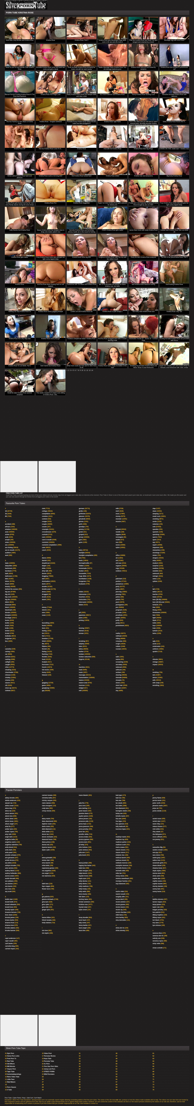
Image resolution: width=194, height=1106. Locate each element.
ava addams (9, 881)
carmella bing (10, 946)
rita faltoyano (157, 834)
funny (44, 672)
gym (80, 540)
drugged (45, 594)
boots (7, 620)
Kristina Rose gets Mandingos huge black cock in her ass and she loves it (112, 41)
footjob (44, 662)
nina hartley (120, 917)
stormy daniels (158, 886)
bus (6, 641)
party (117, 586)
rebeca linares (158, 826)
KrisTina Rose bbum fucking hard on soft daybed (50, 285)
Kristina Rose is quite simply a (112, 311)
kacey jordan (83, 863)
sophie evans (157, 881)
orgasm (118, 566)
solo (154, 527)
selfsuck (119, 670)
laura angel (83, 928)
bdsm (7, 581)
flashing (45, 654)
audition (8, 553)
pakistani (119, 579)
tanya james (157, 904)
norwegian (119, 537)
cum (43, 537)
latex (80, 646)
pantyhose (119, 584)
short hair (119, 685)
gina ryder (45, 904)
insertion (82, 597)
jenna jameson (84, 826)
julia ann (82, 852)
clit (6, 685)
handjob (82, 553)
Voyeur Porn (11, 1069)
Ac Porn (47, 1064)
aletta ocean (9, 805)
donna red (45, 845)
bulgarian (8, 638)
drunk (44, 597)
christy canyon (47, 800)
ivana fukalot (83, 795)
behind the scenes (11, 589)
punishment (120, 625)
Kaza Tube (47, 1058)
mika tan (119, 873)
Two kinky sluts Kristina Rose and (143, 311)
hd (80, 558)
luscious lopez (121, 829)
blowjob (8, 615)
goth (80, 524)
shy (117, 690)
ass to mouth (9, 550)
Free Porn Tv (11, 1058)
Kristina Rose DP (19, 149)
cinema (7, 680)
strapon (155, 558)
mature (81, 680)
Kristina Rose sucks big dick (81, 257)
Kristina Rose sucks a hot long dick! (50, 176)
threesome (156, 612)
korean (81, 633)
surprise (155, 566)
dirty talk (45, 571)
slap (154, 508)
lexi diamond (120, 808)
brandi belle (9, 902)
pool (117, 602)
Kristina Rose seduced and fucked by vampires (143, 68)
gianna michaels (47, 899)
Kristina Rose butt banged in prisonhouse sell (174, 68)
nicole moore (120, 907)
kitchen (81, 631)
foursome (45, 664)
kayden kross (83, 876)
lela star (118, 800)
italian (81, 605)
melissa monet (121, 860)
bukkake (8, 636)
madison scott (121, 845)
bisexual (8, 605)
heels (81, 560)
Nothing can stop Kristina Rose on (19, 311)
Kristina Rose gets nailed (20, 257)
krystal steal (83, 907)
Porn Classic (11, 1087)
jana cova (82, 805)
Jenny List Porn (49, 1069)
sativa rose (156, 860)
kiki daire (82, 897)
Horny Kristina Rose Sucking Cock (143, 94)
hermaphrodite (84, 563)
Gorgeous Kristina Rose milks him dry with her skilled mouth (112, 258)
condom (45, 516)
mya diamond (120, 884)
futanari (44, 675)
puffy (117, 620)
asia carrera (9, 868)
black (7, 607)
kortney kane (83, 899)
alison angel (9, 824)
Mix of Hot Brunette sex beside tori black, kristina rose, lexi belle (112, 285)
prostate (118, 612)
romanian (119, 641)
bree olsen (8, 915)
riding (118, 638)
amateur (8, 529)
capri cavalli (9, 941)
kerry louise (83, 894)
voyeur (155, 664)
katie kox (82, 868)
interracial (82, 602)
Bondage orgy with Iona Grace (174, 40)
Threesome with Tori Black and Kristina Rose (81, 284)
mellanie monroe (121, 863)
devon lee (45, 834)
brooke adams (10, 928)
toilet (154, 623)
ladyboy (81, 644)
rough (118, 644)
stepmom (156, 547)
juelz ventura (83, 850)
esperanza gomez (48, 868)
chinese (8, 675)
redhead (118, 636)
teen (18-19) (157, 599)
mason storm (120, 852)
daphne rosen (47, 824)
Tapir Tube (11, 1071)
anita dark (8, 850)
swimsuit (156, 573)
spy (154, 542)
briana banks (9, 920)
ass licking (9, 547)
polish (118, 599)
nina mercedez (121, 920)
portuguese (120, 605)
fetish (44, 641)
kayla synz (82, 878)
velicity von (157, 938)
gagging (45, 683)
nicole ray (119, 910)
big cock (8, 597)
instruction (82, 599)
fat (43, 633)
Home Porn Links (13, 1056)
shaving (118, 675)
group (81, 537)
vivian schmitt (157, 948)
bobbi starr (9, 899)
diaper (44, 566)
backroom (8, 568)
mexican (82, 685)
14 (92, 370)
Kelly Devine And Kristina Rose (19, 230)
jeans (81, 618)
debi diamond (47, 829)
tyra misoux (157, 925)
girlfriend (82, 514)
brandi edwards (10, 904)
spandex (156, 529)
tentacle (155, 605)
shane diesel (157, 865)
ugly (154, 641)
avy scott (8, 891)
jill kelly (81, 845)
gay (43, 690)
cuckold (45, 534)
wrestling (156, 685)
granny (81, 529)
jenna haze (82, 824)
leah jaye (119, 795)
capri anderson (10, 938)
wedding (156, 672)
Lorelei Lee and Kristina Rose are (82, 311)
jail (80, 612)
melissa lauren (121, 858)
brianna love (9, 925)
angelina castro (10, 842)
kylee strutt (83, 910)
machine (82, 667)
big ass (7, 592)
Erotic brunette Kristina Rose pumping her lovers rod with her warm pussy (81, 68)
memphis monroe (122, 865)
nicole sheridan (121, 912)
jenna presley (83, 829)
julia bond (82, 855)
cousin (44, 527)
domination (46, 581)
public (118, 618)
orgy (117, 568)
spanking (156, 534)
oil (116, 558)
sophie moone (158, 884)
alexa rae (8, 811)
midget (81, 688)
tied (154, 615)
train (154, 628)
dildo (44, 568)
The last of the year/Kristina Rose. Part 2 (174, 257)
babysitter (8, 566)
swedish (155, 571)
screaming (119, 662)
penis (118, 589)
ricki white (156, 829)
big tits (7, 599)
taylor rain (156, 907)
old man (118, 563)
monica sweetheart (122, 878)
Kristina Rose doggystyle (81, 203)
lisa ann (118, 818)
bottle (7, 623)
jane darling (83, 808)
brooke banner (10, 930)
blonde (7, 612)
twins (154, 633)
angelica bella (10, 839)
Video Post (48, 1053)
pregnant (119, 610)
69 (6, 516)
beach (7, 584)
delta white (46, 832)
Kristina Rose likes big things (143, 149)
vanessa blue (157, 933)
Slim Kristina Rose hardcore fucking (143, 284)
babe (7, 563)
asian (7, 542)
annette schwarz (11, 855)
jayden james (83, 816)
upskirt (155, 651)
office (118, 555)
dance (44, 558)
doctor (44, 573)
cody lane (45, 808)
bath (6, 573)
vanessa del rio (158, 936)
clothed (7, 690)
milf (80, 690)
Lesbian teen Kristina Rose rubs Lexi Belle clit (174, 231)
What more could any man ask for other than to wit (81, 366)
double (44, 586)
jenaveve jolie (83, 821)
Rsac (24, 1098)
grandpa (82, 527)
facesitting (45, 623)
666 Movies (11, 1066)
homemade (83, 568)
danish (44, 560)
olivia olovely (120, 930)
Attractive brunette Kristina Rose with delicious (174, 95)
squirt (155, 545)
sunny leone (157, 891)
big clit (7, 594)
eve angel (45, 873)
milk (117, 508)
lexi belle (119, 805)
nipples (118, 534)
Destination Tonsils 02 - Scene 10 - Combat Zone (143, 339)
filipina (44, 646)
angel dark (8, 837)
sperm (155, 537)
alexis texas (9, 821)
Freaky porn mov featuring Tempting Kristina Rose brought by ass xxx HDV (143, 204)
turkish (155, 631)
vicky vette (156, 943)
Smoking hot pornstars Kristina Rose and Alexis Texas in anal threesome (143, 366)
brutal (7, 633)
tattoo (155, 592)
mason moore (120, 850)
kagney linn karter (85, 865)
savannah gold (158, 863)
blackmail (8, 610)
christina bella (47, 798)
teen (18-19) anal (158, 602)
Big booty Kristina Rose (174, 176)
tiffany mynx (157, 917)
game (44, 685)
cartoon (8, 657)
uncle (154, 644)
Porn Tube (8, 1098)
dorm (44, 584)
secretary (119, 664)
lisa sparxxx (120, 824)
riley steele (156, 832)
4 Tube (9, 1090)
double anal (46, 589)
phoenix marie (158, 805)
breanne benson (11, 912)
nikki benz (119, 915)
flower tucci (46, 889)
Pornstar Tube (49, 1061)
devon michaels (47, 837)
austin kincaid (10, 878)
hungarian (82, 581)
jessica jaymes (84, 839)
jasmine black (84, 813)
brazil (7, 625)
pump (118, 623)
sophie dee (156, 878)
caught (7, 664)
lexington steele (121, 811)
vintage (155, 662)
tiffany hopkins (158, 915)
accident (8, 524)
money (118, 516)
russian (118, 649)
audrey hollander (11, 873)
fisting (44, 651)
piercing (118, 592)
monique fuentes (122, 881)
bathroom (8, 576)
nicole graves (120, 904)
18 (6, 511)
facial (44, 625)
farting (44, 631)
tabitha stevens (158, 899)
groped (81, 534)
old (117, 560)
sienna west (157, 873)
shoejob (118, 680)
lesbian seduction (85, 657)
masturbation (83, 677)
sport (154, 540)
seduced (119, 667)
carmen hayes (10, 949)
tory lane (156, 923)
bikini (7, 602)
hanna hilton (46, 917)
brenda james (10, 917)
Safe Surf (30, 1098)
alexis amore (9, 813)
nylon (118, 547)
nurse (118, 545)
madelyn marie (121, 837)
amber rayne (9, 832)
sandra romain (158, 850)
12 (87, 370)
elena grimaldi (47, 858)
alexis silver (9, 818)
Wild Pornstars (49, 1074)
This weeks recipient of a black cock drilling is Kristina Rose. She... (50, 394)
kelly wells (82, 891)
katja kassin (83, 873)
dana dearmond (47, 821)
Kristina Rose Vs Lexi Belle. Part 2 (19, 366)
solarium (156, 524)
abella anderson (10, 800)
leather (81, 651)
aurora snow (9, 876)
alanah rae (8, 803)
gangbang (45, 688)
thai (154, 607)
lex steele (119, 803)
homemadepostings (14, 1074)
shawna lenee (157, 868)
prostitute (119, 615)
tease (154, 597)
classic (7, 683)
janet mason (83, 811)
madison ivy (120, 839)
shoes (118, 683)
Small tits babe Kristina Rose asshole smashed (19, 394)
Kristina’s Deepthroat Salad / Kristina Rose (82, 339)
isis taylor (45, 933)
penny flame (157, 798)
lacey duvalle (83, 917)
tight (154, 618)
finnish (44, 649)
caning (7, 651)
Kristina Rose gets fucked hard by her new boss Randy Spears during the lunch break (20, 204)
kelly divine (83, 884)
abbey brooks (10, 798)
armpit (7, 540)
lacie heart (82, 920)
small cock (156, 516)
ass (6, 545)
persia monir (157, 800)
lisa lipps (119, 821)
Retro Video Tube (13, 1077)
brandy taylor (9, 910)
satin (117, 657)
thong (155, 610)
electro (44, 610)
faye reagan (46, 886)
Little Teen (10, 1079)
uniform (155, 649)
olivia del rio (120, 928)
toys (154, 625)
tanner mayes (157, 902)
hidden (81, 566)
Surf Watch (38, 1098)
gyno (80, 542)
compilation (46, 514)
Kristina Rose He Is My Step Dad (19, 339)
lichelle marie (120, 816)
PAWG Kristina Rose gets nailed (112, 230)
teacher (155, 594)
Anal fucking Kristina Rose (174, 284)
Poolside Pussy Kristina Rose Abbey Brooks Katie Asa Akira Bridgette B (81, 122)
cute (43, 547)
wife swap (156, 683)
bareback (8, 571)
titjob (154, 620)
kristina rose (83, 904)
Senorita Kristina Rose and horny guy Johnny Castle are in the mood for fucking (81, 231)
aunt (6, 555)
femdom (45, 638)
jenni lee (82, 832)
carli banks (9, 943)
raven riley (156, 824)
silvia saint (156, 876)
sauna (118, 659)
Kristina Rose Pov (50, 203)
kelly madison (84, 886)
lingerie (81, 659)
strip (154, 560)
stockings (156, 553)
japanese (82, 615)
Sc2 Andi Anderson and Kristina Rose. (112, 94)
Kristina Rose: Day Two (174, 311)
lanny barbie (83, 925)
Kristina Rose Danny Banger (50, 339)
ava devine (9, 884)
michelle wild (120, 871)
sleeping (156, 514)
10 (82, 370)
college (44, 511)
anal (6, 532)
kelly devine (83, 881)
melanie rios (120, 855)
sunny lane (156, 889)
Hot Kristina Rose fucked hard (81, 176)
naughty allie (120, 897)
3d (6, 514)
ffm (43, 644)
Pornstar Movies (50, 1056)
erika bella (45, 865)
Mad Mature (11, 1082)
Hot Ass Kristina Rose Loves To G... (50, 149)
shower (118, 688)
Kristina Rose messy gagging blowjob (50, 311)
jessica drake (83, 837)
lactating (82, 641)
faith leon (45, 884)
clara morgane (47, 805)
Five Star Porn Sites (51, 1066)
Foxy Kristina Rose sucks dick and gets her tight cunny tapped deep (174, 204)
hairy (80, 550)
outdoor (118, 571)
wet (154, 675)
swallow (155, 568)
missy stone (120, 876)
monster (118, 519)
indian (81, 592)
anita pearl (8, 852)
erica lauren (46, 863)
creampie (45, 529)
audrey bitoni (9, 871)
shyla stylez (157, 871)
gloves (81, 521)
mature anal (83, 683)
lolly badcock (120, 826)
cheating (8, 670)
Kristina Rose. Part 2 (81, 40)
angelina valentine (11, 845)
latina (81, 649)
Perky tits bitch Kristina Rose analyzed (143, 257)
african (7, 527)
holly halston (46, 923)
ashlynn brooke (10, 865)
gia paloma (46, 897)
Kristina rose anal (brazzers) (143, 176)
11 (84, 370)
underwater (157, 646)
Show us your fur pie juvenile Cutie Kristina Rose (20, 68)
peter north (156, 803)
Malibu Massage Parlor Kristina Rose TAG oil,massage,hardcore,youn (112, 68)
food (43, 659)
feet (43, 636)
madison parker (121, 842)
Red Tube (10, 1061)
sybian (155, 581)
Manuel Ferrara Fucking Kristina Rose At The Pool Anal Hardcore (20, 95)
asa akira (8, 863)
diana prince (46, 842)
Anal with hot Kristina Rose (112, 149)
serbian (118, 672)
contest (44, 519)
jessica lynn (83, 842)
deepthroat (46, 563)
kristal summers (84, 902)
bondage (8, 618)
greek (81, 532)
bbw (6, 579)
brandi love (9, 907)
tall (154, 589)
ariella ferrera (9, 860)
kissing (81, 628)
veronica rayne (158, 941)
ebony (44, 607)
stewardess (157, 550)
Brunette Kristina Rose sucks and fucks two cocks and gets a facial (50, 68)
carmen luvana (47, 795)
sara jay (155, 852)
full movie (45, 670)
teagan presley (158, 910)
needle (118, 532)
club (43, 508)
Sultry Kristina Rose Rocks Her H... (174, 122)
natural (118, 529)
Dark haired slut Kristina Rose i (50, 366)
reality (118, 633)
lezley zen (119, 813)
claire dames (46, 803)
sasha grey (156, 858)
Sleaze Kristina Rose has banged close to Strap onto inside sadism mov (50, 231)
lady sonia (82, 923)
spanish (155, 532)
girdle (81, 511)
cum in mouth (47, 540)
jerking (81, 620)
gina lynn (45, 902)
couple (44, 524)
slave (154, 511)
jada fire (82, 803)
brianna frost (9, 923)
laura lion (82, 930)
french (44, 667)
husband (82, 584)
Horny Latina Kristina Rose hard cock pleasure (19, 176)
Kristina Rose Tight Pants (112, 122)
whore (155, 677)
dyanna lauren (47, 847)
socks (155, 521)
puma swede (157, 811)
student (155, 563)
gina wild (45, 907)
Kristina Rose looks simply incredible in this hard (112, 366)
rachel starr (157, 821)
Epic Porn (10, 1053)
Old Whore (11, 1064)
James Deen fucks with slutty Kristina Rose (143, 230)
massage (82, 675)
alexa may (8, 808)
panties (118, 581)
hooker (81, 571)
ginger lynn (46, 910)
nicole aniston (121, 902)
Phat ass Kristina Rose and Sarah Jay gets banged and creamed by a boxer (143, 41)
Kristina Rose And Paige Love (51, 94)
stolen (155, 555)
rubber (118, 646)
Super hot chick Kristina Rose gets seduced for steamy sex (112, 204)
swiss (155, 579)
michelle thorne (121, 868)
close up (8, 688)
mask (81, 672)
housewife (82, 573)
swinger (155, 576)
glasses (81, 516)
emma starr (46, 860)
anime (7, 534)
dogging (45, 576)
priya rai (155, 808)
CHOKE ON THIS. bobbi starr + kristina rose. (174, 149)
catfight (7, 662)
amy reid (8, 834)
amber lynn (9, 829)
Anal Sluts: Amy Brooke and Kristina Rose (19, 40)
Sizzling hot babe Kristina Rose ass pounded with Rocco (174, 339)
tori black (156, 920)
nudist (118, 540)
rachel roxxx (157, 818)
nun (117, 542)
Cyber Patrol (17, 1098)
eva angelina (46, 871)
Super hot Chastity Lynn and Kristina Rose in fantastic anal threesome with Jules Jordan (174, 366)
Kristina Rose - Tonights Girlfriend (51, 122)
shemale (119, 677)
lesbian (81, 654)
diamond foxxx (47, 839)
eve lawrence (46, 876)
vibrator (155, 659)
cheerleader (9, 672)
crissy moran (46, 811)
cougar (44, 521)
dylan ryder (46, 850)
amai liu (8, 826)
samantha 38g (157, 847)
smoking (156, 519)
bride (7, 628)
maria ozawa (120, 847)
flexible (44, 657)
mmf (117, 511)
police (118, 597)
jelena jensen (83, 818)
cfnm (7, 667)
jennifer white (83, 834)
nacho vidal (120, 891)
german (81, 508)
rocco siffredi (157, 837)
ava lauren (8, 886)
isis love (45, 930)
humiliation (83, 579)
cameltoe (8, 649)
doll (43, 579)
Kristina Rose (50, 40)
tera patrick (157, 912)
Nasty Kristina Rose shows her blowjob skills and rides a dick (81, 95)
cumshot (45, 542)
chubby (7, 677)
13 (89, 370)
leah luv (118, 798)
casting (7, 659)
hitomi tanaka (46, 920)
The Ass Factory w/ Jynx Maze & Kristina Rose (19, 122)
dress (44, 592)
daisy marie (46, 818)
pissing (118, 594)
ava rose (8, 889)
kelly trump (83, 889)
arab (6, 537)
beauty (7, 586)
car (6, 654)
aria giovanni (9, 858)
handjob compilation (86, 555)
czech (44, 550)
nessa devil (120, 899)
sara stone (156, 855)
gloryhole (82, 519)
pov (117, 607)
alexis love (9, 816)
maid (80, 670)
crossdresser (46, 532)
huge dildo (82, 576)
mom (117, 514)
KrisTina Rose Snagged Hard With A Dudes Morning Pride (112, 339)
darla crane (46, 826)
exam (44, 615)
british (7, 631)
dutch (44, 599)
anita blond (9, 847)
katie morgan (83, 871)
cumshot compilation (49, 545)
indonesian (83, 594)
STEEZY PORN (49, 1071)
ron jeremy (156, 839)
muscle (118, 521)
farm (43, 628)
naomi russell (120, 894)
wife (154, 680)
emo (43, 612)
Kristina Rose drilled (112, 176)
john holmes (83, 847)
